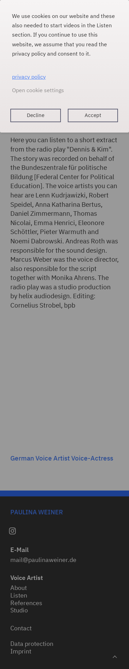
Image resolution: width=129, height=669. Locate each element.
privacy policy (29, 76)
